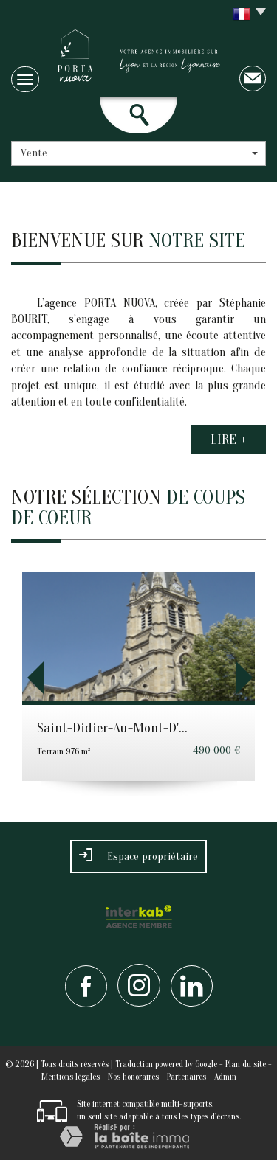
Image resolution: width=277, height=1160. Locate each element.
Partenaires (186, 1077)
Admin (225, 1077)
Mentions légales (70, 1077)
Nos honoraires (133, 1077)
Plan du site (245, 1064)
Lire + (229, 439)
